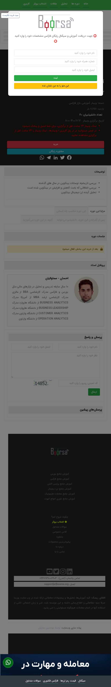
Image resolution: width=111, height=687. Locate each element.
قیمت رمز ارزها (68, 681)
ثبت (56, 78)
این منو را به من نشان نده (55, 86)
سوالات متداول (33, 681)
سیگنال (81, 681)
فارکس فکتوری (50, 681)
